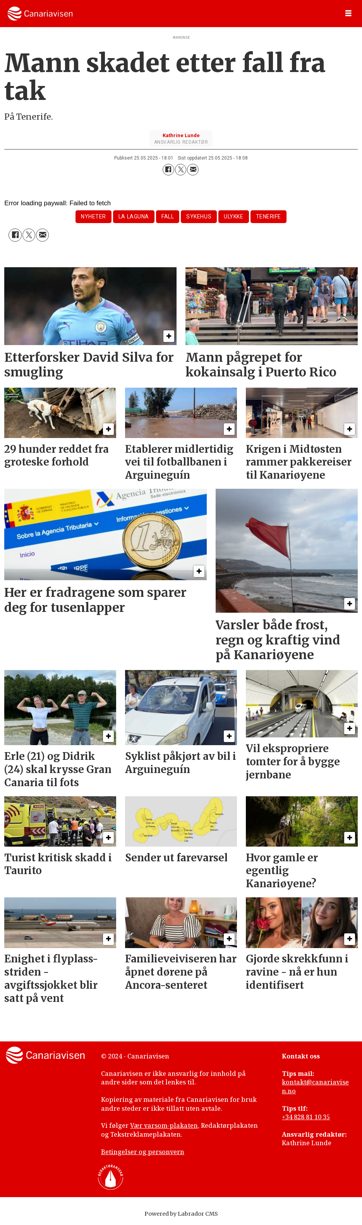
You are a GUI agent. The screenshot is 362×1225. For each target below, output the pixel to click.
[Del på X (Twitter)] (181, 169)
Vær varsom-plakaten (164, 1125)
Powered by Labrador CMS (181, 1213)
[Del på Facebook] (168, 169)
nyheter (93, 216)
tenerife (268, 216)
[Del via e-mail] (193, 169)
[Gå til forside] (40, 13)
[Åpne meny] (348, 13)
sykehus (198, 216)
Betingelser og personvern (142, 1152)
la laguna (133, 216)
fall (167, 216)
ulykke (233, 216)
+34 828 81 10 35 (306, 1117)
